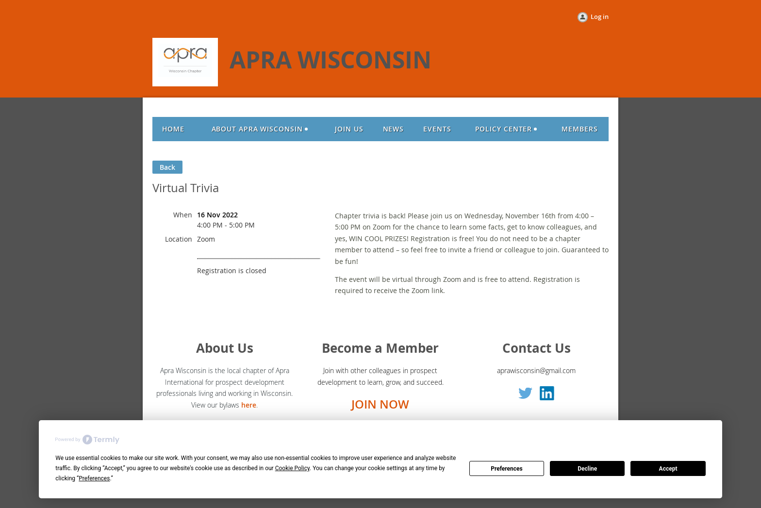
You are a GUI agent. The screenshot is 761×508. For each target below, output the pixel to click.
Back (167, 167)
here (248, 405)
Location (178, 239)
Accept (668, 468)
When (182, 214)
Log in (600, 16)
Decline (587, 468)
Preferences (507, 468)
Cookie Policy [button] (292, 468)
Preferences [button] (94, 478)
